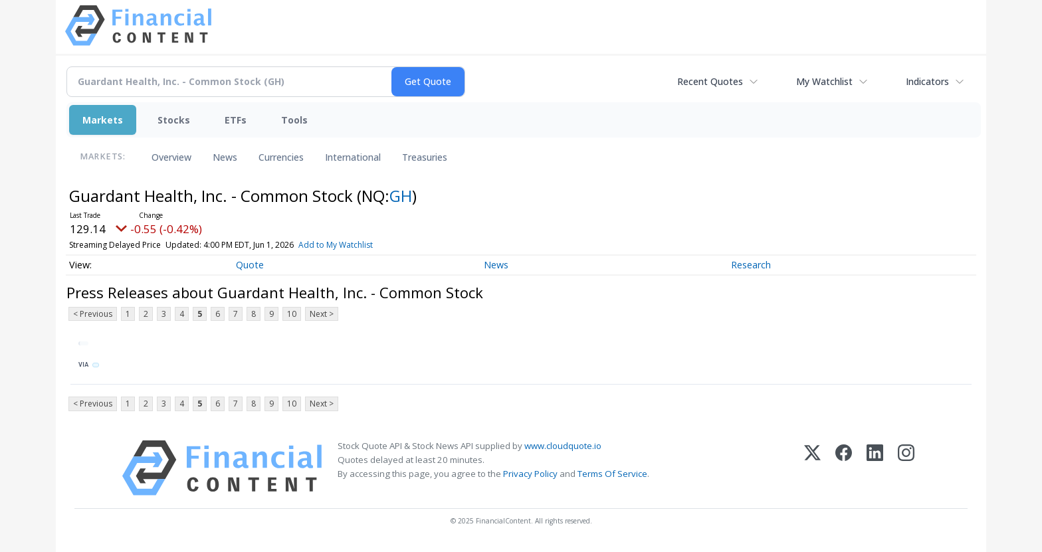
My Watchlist (824, 81)
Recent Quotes (710, 81)
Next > (322, 314)
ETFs (236, 120)
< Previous (92, 314)
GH (400, 196)
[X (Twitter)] (812, 468)
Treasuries (424, 157)
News (225, 157)
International (353, 157)
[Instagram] (906, 468)
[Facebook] (843, 468)
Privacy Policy (530, 474)
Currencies (281, 157)
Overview (171, 157)
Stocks (173, 120)
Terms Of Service (612, 474)
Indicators (927, 81)
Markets (102, 120)
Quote (250, 264)
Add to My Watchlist (335, 244)
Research (751, 264)
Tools (294, 120)
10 (291, 314)
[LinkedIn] (874, 468)
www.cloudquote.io (562, 446)
